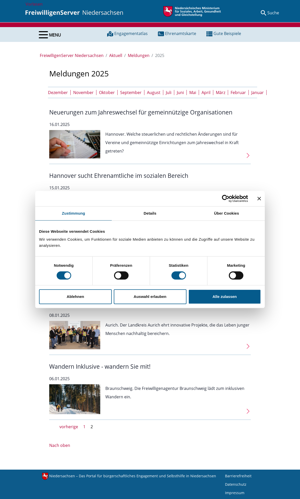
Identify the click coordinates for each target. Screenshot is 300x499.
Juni (180, 92)
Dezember (58, 92)
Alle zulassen (224, 296)
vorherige (68, 427)
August (153, 92)
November (83, 92)
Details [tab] (150, 213)
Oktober (107, 92)
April (206, 92)
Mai (192, 92)
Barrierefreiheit (238, 475)
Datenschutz (235, 484)
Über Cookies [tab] (226, 213)
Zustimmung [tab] (73, 213)
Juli (168, 92)
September (131, 92)
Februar (238, 92)
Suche (273, 13)
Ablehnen (75, 296)
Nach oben (59, 445)
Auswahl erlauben (150, 296)
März (220, 92)
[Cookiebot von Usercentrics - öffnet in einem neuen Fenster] (225, 198)
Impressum (234, 492)
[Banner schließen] (259, 198)
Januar (257, 92)
